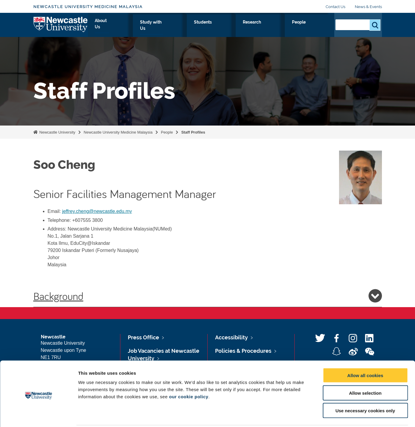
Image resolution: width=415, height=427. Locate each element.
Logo (60, 27)
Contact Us (335, 6)
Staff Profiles (193, 132)
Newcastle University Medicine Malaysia (88, 6)
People (316, 29)
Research (288, 29)
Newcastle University (56, 132)
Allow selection (365, 371)
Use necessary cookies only (365, 389)
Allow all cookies (365, 353)
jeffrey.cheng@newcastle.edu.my (97, 211)
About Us (185, 29)
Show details (313, 415)
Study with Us (221, 29)
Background (207, 296)
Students (257, 29)
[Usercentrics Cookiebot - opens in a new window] (39, 415)
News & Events (368, 6)
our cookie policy (188, 375)
